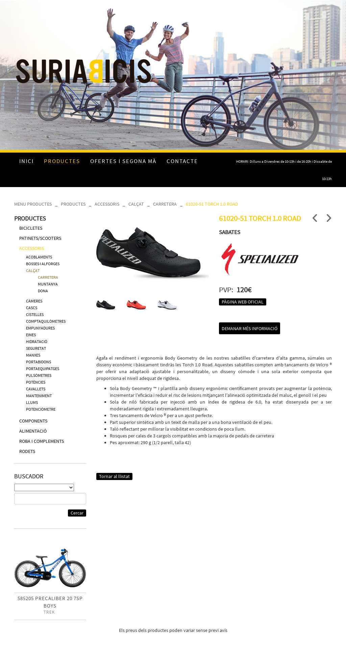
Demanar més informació (249, 328)
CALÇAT (136, 204)
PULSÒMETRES (38, 375)
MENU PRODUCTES (33, 204)
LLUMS (32, 402)
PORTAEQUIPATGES (42, 368)
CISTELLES (35, 314)
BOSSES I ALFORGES (42, 263)
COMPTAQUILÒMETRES (46, 321)
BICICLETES (30, 228)
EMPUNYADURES (40, 327)
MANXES (33, 355)
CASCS (31, 307)
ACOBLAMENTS (39, 256)
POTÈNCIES (35, 382)
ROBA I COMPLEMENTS (41, 441)
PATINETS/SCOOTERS (40, 238)
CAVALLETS (35, 388)
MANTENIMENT (39, 395)
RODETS (27, 451)
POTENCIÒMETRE (40, 409)
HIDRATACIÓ (36, 341)
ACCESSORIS (107, 204)
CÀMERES (34, 300)
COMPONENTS (33, 421)
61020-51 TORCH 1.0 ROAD (212, 204)
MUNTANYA (48, 284)
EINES (31, 334)
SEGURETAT (36, 348)
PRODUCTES (73, 204)
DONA (43, 290)
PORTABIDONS (38, 361)
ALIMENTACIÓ (33, 431)
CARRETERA (165, 204)
